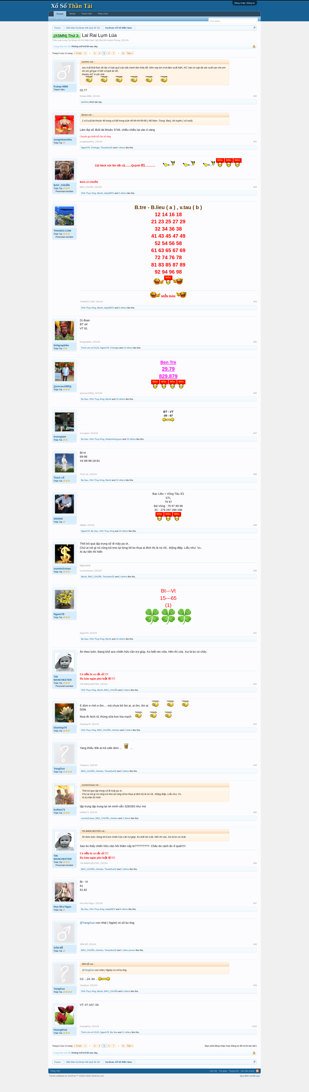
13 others (131, 451)
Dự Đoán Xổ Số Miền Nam (81, 52)
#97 (255, 915)
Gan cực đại (192, 37)
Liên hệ (213, 1083)
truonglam (60, 448)
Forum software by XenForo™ (76, 1087)
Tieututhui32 (107, 159)
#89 (255, 537)
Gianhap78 (60, 739)
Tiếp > (130, 65)
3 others (123, 588)
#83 (255, 199)
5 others (123, 205)
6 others (123, 319)
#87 (255, 445)
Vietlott (95, 37)
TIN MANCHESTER (63, 690)
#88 (255, 486)
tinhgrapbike (61, 357)
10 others (120, 411)
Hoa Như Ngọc (63, 918)
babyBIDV (109, 205)
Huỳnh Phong (113, 52)
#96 (255, 875)
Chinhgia (95, 159)
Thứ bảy (156, 37)
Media (72, 13)
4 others (121, 159)
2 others (126, 702)
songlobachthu (63, 151)
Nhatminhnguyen (113, 451)
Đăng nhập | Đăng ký (245, 3)
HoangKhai (60, 1041)
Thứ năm (135, 37)
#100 (254, 1038)
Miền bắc (72, 37)
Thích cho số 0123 (90, 359)
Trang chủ (234, 1083)
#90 (255, 582)
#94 (255, 777)
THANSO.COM (62, 242)
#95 (255, 824)
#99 (255, 997)
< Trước (78, 65)
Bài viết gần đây (81, 19)
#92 (255, 696)
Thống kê (179, 37)
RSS (257, 1083)
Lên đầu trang (247, 1083)
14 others (128, 359)
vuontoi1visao (62, 580)
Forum (60, 14)
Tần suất (205, 37)
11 (123, 65)
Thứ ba (115, 37)
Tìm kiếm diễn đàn (61, 19)
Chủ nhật (168, 37)
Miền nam (60, 37)
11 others (126, 1044)
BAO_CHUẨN (62, 196)
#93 (255, 736)
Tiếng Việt (55, 1083)
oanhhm (85, 114)
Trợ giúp (223, 1083)
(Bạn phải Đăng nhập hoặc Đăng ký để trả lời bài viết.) (231, 1058)
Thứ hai (105, 37)
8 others (124, 921)
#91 (255, 645)
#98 (255, 956)
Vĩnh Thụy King (88, 205)
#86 (255, 405)
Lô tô (215, 37)
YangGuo (59, 780)
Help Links (103, 13)
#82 (255, 108)
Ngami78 (85, 159)
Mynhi (100, 205)
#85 (255, 353)
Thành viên (86, 13)
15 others (120, 492)
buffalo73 (59, 821)
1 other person (128, 962)
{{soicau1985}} (62, 398)
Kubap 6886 (61, 98)
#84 (255, 313)
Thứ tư (124, 37)
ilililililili (58, 530)
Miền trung (84, 37)
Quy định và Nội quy (250, 1087)
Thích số (59, 489)
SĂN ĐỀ (58, 959)
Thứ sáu (145, 37)
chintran (115, 742)
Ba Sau (84, 411)
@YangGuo (87, 934)
